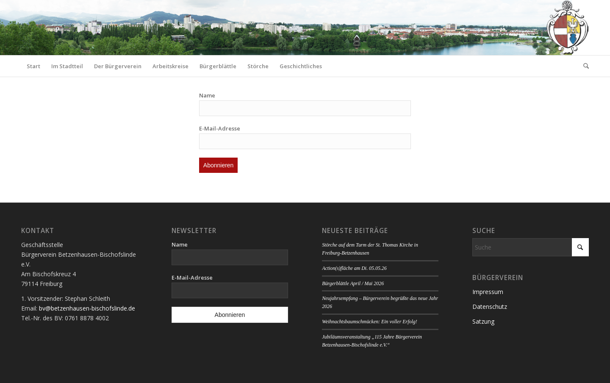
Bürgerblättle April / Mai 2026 (353, 283)
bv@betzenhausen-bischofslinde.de (87, 308)
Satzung (483, 321)
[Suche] (583, 66)
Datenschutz (489, 307)
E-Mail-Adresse (219, 128)
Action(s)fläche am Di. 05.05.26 (354, 268)
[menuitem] (33, 66)
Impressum (487, 292)
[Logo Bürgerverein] (567, 27)
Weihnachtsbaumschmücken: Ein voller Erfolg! (369, 322)
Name (207, 95)
